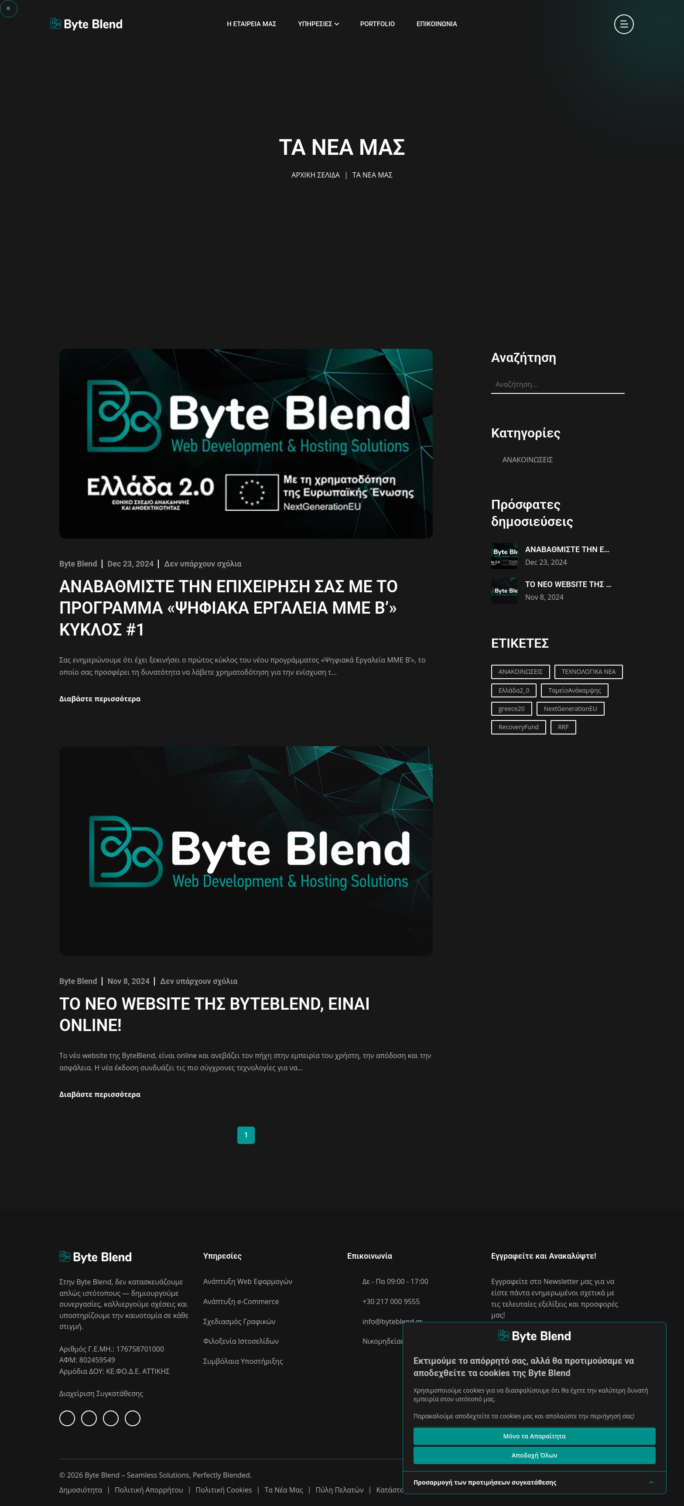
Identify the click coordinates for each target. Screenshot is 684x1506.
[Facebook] (67, 1418)
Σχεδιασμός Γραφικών (239, 1321)
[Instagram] (132, 1418)
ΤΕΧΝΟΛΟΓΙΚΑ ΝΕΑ (589, 671)
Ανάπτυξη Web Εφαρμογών (247, 1281)
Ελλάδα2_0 (514, 690)
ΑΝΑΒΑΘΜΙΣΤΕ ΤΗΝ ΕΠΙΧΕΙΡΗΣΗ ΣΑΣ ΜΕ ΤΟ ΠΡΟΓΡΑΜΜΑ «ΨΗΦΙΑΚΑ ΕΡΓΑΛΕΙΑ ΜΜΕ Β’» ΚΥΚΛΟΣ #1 (228, 608)
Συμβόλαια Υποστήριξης (243, 1361)
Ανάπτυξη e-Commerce (241, 1301)
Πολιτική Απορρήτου (149, 1490)
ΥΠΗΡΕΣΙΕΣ (315, 24)
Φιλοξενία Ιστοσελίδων (241, 1341)
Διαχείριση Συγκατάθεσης (101, 1393)
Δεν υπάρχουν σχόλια (202, 563)
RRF (563, 727)
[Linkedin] (89, 1418)
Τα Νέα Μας (283, 1490)
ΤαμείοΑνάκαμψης (574, 690)
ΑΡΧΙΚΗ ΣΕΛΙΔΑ (315, 175)
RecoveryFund (519, 727)
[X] (111, 1418)
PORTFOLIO (377, 24)
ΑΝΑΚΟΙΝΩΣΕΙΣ (528, 459)
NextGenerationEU (570, 708)
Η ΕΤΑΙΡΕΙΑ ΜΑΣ (251, 24)
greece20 (512, 708)
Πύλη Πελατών (339, 1490)
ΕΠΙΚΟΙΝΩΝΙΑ (437, 24)
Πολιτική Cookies (224, 1490)
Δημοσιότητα (80, 1490)
